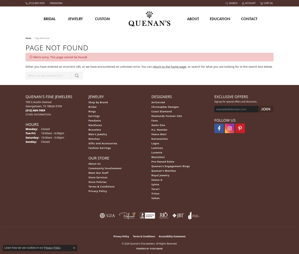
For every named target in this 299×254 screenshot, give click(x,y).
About (193, 18)
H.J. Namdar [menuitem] (159, 129)
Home (28, 38)
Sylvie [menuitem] (155, 184)
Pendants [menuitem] (94, 120)
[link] (35, 3)
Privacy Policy (97, 191)
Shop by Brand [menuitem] (98, 102)
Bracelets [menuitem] (94, 129)
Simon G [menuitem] (156, 180)
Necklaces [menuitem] (95, 125)
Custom (102, 18)
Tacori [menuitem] (155, 189)
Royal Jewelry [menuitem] (160, 175)
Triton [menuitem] (155, 193)
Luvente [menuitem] (156, 152)
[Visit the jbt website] (178, 215)
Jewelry (75, 18)
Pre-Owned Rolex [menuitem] (162, 161)
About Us (94, 163)
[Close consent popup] (74, 248)
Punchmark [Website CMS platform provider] (156, 248)
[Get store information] (38, 114)
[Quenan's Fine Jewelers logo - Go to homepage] (149, 18)
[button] (232, 3)
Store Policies (97, 182)
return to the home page (169, 66)
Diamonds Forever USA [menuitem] (166, 116)
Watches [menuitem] (94, 138)
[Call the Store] (35, 110)
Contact (249, 18)
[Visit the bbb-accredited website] (147, 215)
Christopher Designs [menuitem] (165, 107)
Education (220, 18)
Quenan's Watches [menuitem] (163, 170)
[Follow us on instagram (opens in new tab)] (229, 128)
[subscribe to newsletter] (265, 109)
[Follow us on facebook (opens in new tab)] (219, 128)
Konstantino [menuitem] (159, 138)
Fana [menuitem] (154, 120)
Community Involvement (105, 168)
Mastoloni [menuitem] (158, 157)
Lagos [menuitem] (155, 143)
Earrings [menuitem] (94, 116)
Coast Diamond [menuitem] (161, 111)
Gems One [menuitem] (158, 125)
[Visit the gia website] (107, 215)
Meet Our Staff (98, 173)
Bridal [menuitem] (92, 107)
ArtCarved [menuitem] (158, 102)
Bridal (50, 18)
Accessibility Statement (172, 236)
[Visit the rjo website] (163, 215)
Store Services (98, 177)
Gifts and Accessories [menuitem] (102, 143)
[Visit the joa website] (193, 215)
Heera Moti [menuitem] (158, 134)
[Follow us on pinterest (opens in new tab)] (240, 128)
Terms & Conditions (101, 186)
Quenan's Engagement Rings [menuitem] (170, 166)
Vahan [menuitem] (155, 198)
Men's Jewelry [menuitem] (97, 134)
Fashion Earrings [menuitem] (99, 148)
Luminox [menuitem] (157, 148)
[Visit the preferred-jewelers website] (127, 215)
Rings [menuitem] (92, 111)
